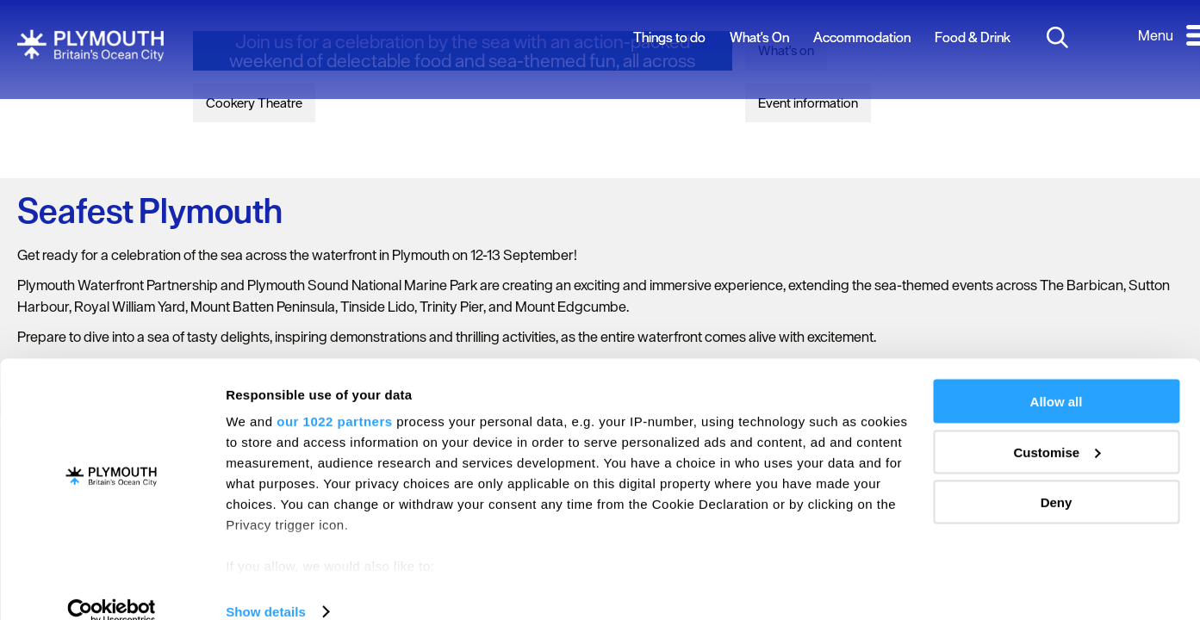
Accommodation (862, 37)
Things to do (669, 37)
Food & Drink (972, 37)
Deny (1057, 476)
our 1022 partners (334, 395)
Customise (1056, 426)
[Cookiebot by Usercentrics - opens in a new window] (111, 586)
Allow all (1056, 376)
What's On (759, 37)
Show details (266, 586)
